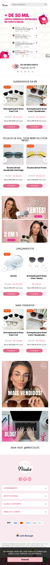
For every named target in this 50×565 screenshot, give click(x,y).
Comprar (11, 127)
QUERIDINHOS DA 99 (25, 81)
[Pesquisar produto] (45, 4)
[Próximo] (46, 101)
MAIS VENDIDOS (25, 305)
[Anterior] (4, 101)
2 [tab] (27, 56)
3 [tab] (25, 72)
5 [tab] (32, 72)
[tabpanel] (25, 33)
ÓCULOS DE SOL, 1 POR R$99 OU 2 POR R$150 (25, 139)
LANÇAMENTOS (25, 248)
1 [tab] (23, 56)
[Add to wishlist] (22, 127)
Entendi (25, 559)
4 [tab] (28, 72)
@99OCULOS (31, 448)
